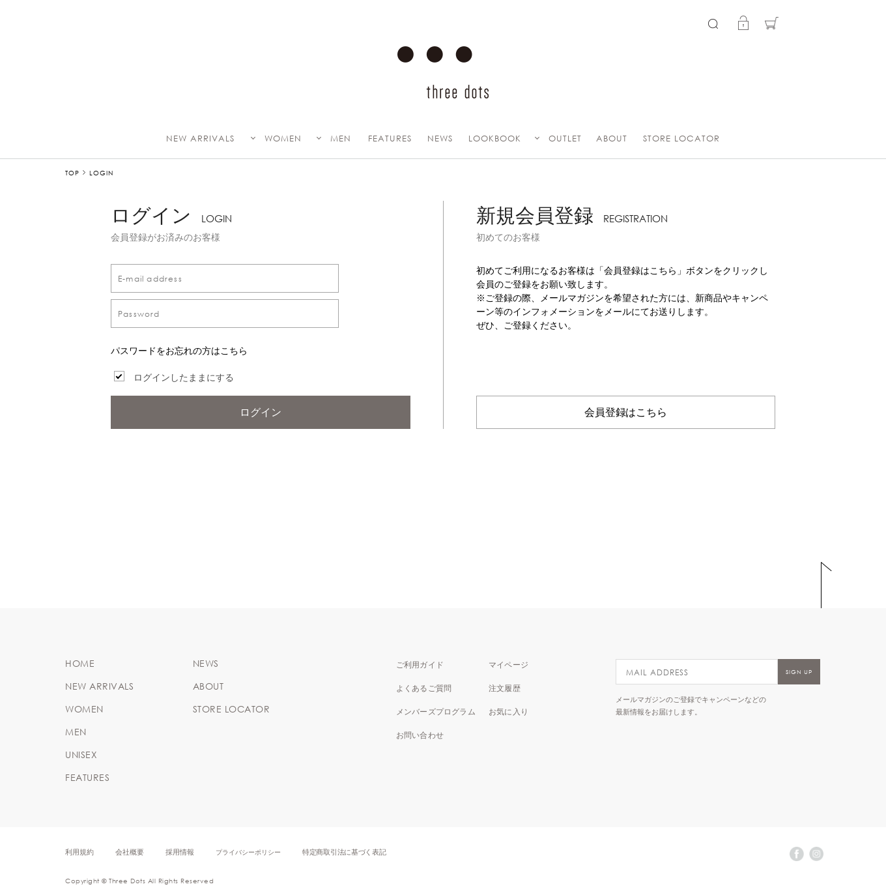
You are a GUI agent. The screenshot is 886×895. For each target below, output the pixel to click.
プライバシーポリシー (248, 852)
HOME (79, 663)
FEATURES (390, 138)
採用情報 (179, 851)
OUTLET (565, 138)
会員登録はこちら (626, 412)
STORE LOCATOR (681, 138)
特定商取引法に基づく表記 (344, 851)
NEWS (440, 138)
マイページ (508, 664)
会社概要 (129, 851)
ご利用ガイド (420, 664)
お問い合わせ (420, 735)
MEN (340, 138)
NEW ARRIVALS (200, 138)
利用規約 (79, 851)
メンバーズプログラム (436, 711)
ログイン (260, 412)
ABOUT (611, 138)
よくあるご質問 (423, 688)
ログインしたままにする (184, 377)
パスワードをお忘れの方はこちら (179, 350)
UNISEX (81, 754)
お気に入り (508, 711)
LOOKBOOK (494, 138)
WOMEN (283, 138)
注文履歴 (505, 688)
